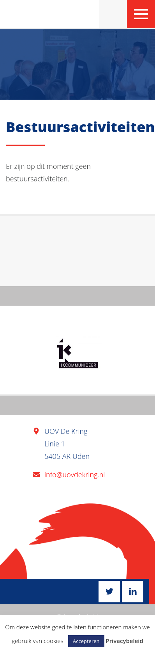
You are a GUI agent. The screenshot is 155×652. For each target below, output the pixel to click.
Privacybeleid (124, 641)
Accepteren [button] (86, 641)
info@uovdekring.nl (74, 474)
